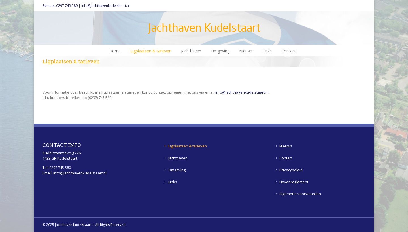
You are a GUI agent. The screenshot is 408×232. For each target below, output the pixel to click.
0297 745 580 (67, 5)
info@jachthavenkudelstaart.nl (105, 5)
